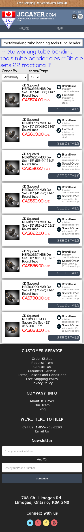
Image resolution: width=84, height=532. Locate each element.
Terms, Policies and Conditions (42, 375)
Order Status (42, 358)
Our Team (42, 405)
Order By (9, 71)
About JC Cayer (42, 401)
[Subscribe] (42, 478)
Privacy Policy (42, 383)
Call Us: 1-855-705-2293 (42, 427)
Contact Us (42, 367)
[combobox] (42, 42)
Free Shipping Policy (42, 379)
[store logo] (8, 20)
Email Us (42, 431)
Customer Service (42, 371)
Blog (42, 409)
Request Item (42, 363)
